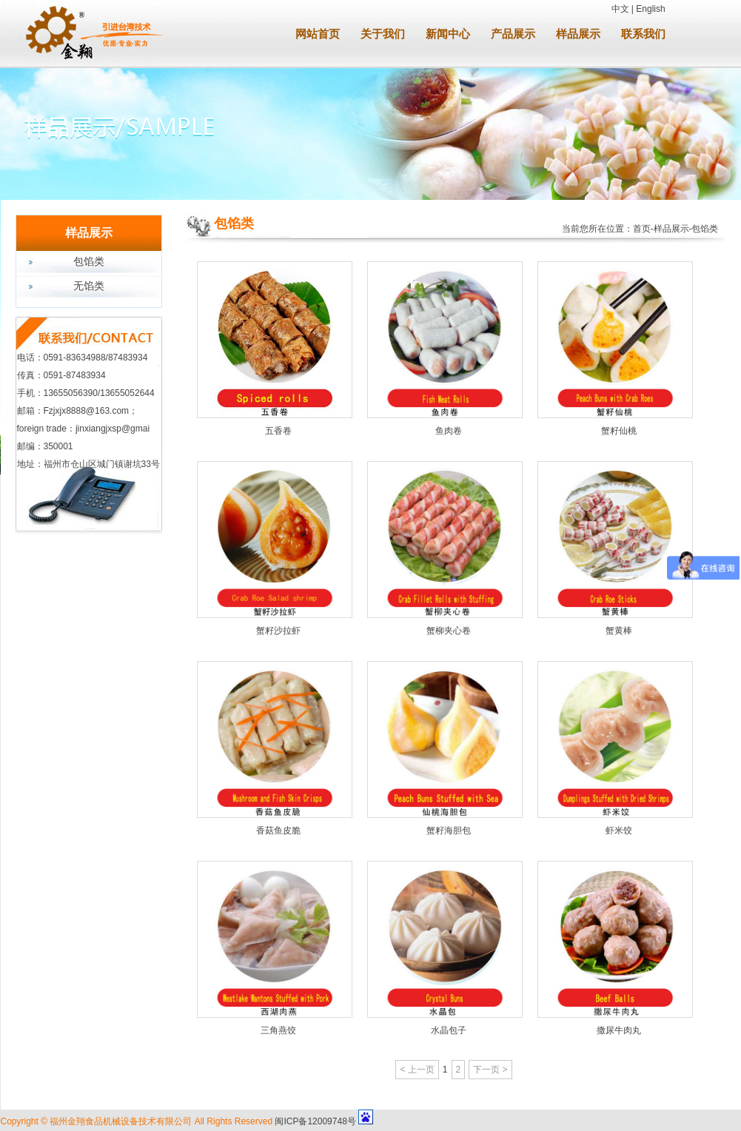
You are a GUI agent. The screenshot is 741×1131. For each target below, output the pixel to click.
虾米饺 (619, 830)
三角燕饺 (278, 1030)
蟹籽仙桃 (619, 431)
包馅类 (88, 261)
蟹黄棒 (619, 630)
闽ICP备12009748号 (315, 1121)
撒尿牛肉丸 (619, 1030)
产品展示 (513, 34)
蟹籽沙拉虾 (278, 630)
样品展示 (578, 34)
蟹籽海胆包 (448, 830)
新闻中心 (448, 34)
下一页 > (490, 1069)
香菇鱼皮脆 (278, 830)
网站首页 (317, 34)
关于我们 (383, 34)
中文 (620, 9)
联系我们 (643, 34)
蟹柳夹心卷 (448, 630)
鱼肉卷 (448, 431)
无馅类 (88, 286)
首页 (642, 229)
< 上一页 (417, 1069)
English (650, 9)
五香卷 (278, 431)
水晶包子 (448, 1030)
